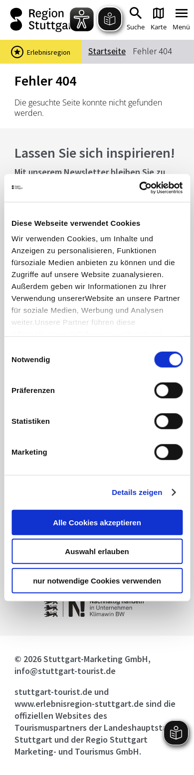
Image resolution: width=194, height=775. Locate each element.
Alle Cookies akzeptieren (97, 522)
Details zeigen (137, 492)
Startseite (107, 51)
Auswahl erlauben (97, 551)
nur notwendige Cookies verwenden (97, 580)
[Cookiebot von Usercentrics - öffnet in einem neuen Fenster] (139, 188)
